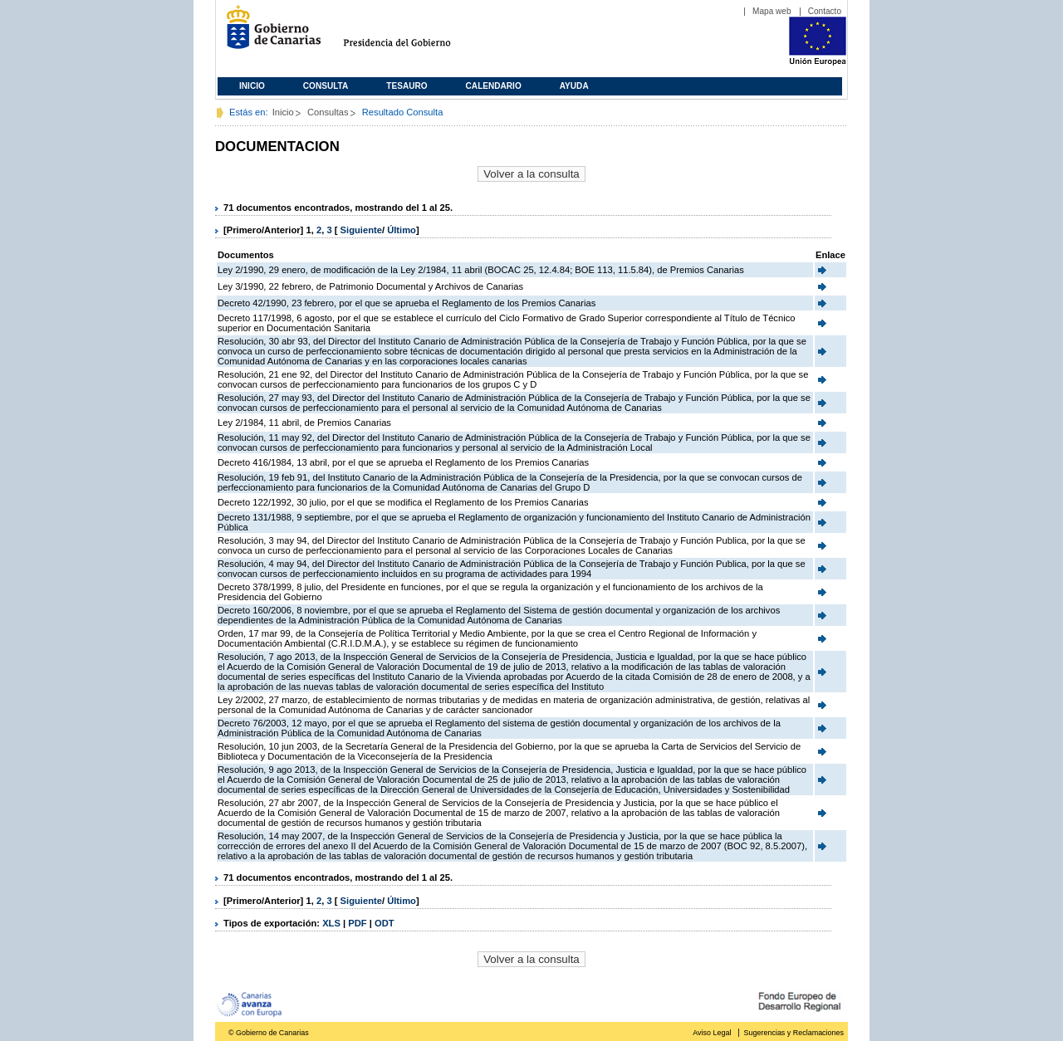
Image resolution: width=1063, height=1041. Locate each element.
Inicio (252, 85)
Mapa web (771, 11)
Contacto (824, 11)
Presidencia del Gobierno (412, 33)
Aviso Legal (712, 1033)
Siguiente (361, 230)
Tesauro (406, 85)
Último (401, 230)
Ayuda (574, 85)
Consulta (326, 85)
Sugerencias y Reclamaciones (794, 1033)
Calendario (494, 85)
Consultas (328, 112)
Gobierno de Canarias (268, 33)
